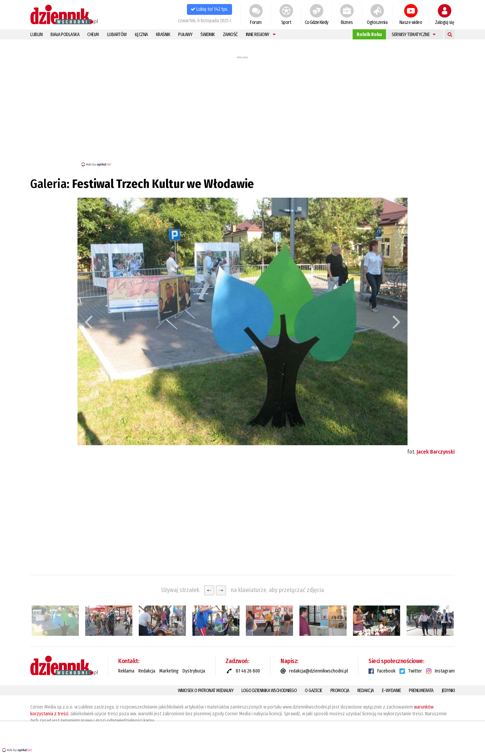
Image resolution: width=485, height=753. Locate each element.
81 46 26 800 (248, 671)
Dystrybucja (194, 671)
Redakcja (146, 671)
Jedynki (448, 690)
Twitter (415, 671)
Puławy (185, 34)
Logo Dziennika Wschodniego (269, 690)
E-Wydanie (391, 690)
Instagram (445, 671)
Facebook (386, 671)
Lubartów (117, 34)
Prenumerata (421, 690)
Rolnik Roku (369, 34)
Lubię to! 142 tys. (209, 9)
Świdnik (207, 34)
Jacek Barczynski (436, 452)
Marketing (169, 671)
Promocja (339, 690)
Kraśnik (163, 34)
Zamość (230, 34)
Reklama (126, 671)
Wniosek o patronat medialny (206, 690)
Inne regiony (261, 34)
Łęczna (141, 34)
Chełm (93, 34)
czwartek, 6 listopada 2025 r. (205, 21)
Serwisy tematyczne (413, 34)
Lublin (36, 34)
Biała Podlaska (65, 34)
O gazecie (313, 690)
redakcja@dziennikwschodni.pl (318, 671)
